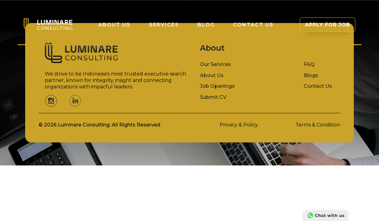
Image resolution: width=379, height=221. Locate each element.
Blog (206, 25)
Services (164, 25)
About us (114, 25)
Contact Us (253, 25)
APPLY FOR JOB (327, 25)
